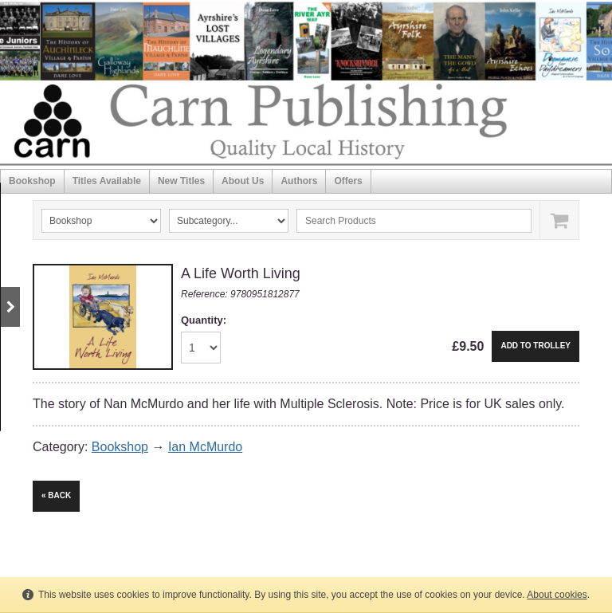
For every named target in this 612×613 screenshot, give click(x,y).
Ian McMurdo (205, 447)
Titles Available (107, 181)
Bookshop (32, 181)
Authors (298, 181)
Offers (348, 181)
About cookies (556, 594)
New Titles (181, 181)
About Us (243, 181)
